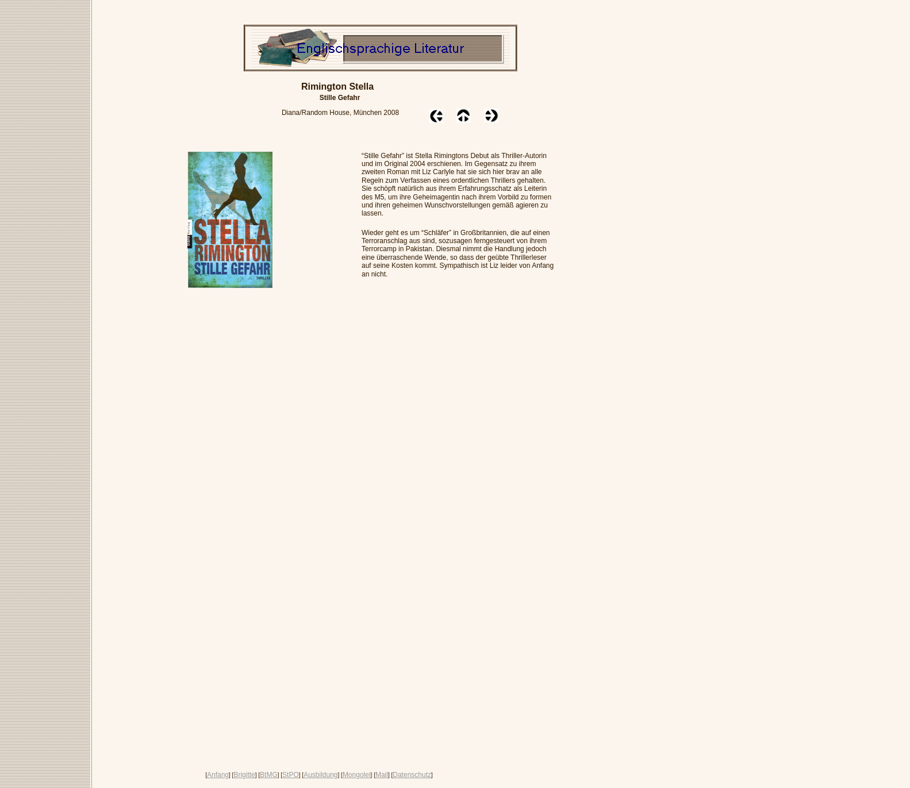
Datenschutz (412, 775)
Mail (381, 775)
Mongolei (357, 775)
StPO (290, 775)
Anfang (218, 775)
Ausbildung (320, 775)
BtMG (269, 775)
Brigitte (244, 775)
